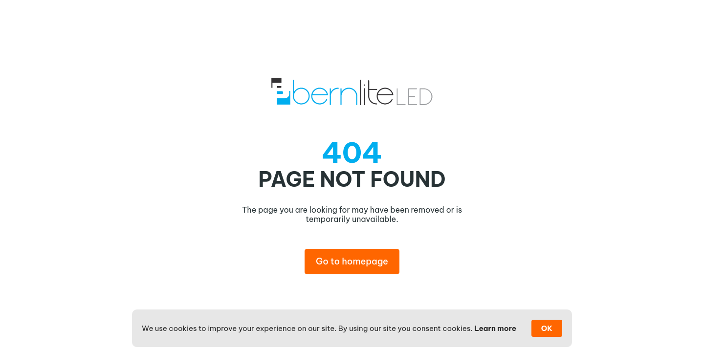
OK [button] (546, 328)
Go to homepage (352, 261)
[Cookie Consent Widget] (352, 328)
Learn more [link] (495, 328)
